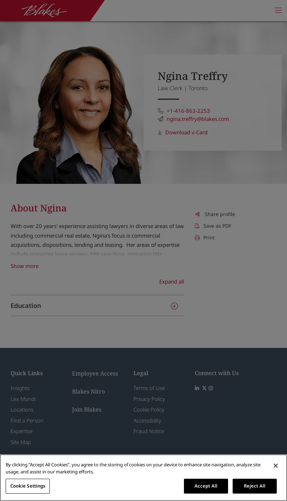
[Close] (275, 465)
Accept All (206, 486)
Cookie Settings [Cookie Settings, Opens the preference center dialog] (28, 486)
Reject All (254, 486)
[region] (143, 477)
